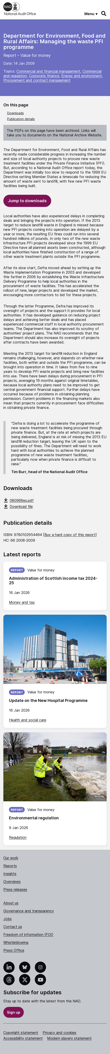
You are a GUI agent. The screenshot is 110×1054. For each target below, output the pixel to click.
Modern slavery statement (69, 1038)
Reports (10, 866)
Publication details (21, 119)
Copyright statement (20, 1032)
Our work (10, 858)
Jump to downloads (27, 200)
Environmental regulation (34, 818)
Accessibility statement (23, 1038)
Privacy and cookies (59, 1032)
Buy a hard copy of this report (69, 534)
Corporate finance (44, 75)
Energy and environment (81, 75)
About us (10, 903)
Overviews (12, 881)
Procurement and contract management (36, 80)
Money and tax (22, 602)
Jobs (7, 919)
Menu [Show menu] (89, 14)
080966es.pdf (18, 500)
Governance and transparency (28, 911)
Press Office (13, 950)
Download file (18, 506)
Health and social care (27, 720)
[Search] (104, 13)
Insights (9, 873)
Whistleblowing (15, 942)
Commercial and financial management (48, 71)
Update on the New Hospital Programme (48, 700)
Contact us (12, 926)
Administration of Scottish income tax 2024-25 (53, 580)
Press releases (15, 889)
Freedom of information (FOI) (28, 934)
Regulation (17, 837)
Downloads (15, 113)
